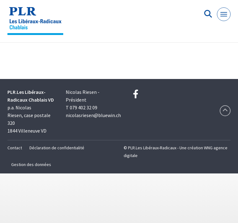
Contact (14, 148)
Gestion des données (31, 164)
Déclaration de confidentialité (56, 148)
